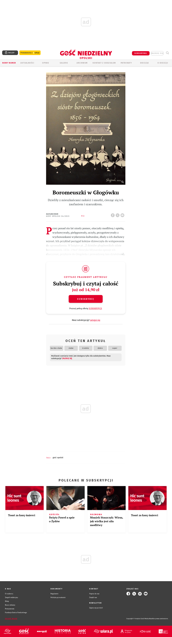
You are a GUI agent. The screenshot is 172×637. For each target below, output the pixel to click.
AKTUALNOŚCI (27, 63)
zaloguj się (157, 53)
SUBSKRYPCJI (95, 308)
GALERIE (64, 63)
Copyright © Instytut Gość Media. (137, 619)
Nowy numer (9, 63)
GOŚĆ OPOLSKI (58, 457)
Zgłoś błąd (11, 619)
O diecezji (162, 63)
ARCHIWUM (82, 63)
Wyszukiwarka (167, 52)
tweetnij (118, 214)
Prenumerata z (30, 52)
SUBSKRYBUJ (140, 53)
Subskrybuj (85, 298)
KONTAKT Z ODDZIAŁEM (104, 63)
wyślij (123, 214)
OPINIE (45, 63)
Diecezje (144, 63)
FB (113, 214)
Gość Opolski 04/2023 (58, 216)
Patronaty (126, 63)
